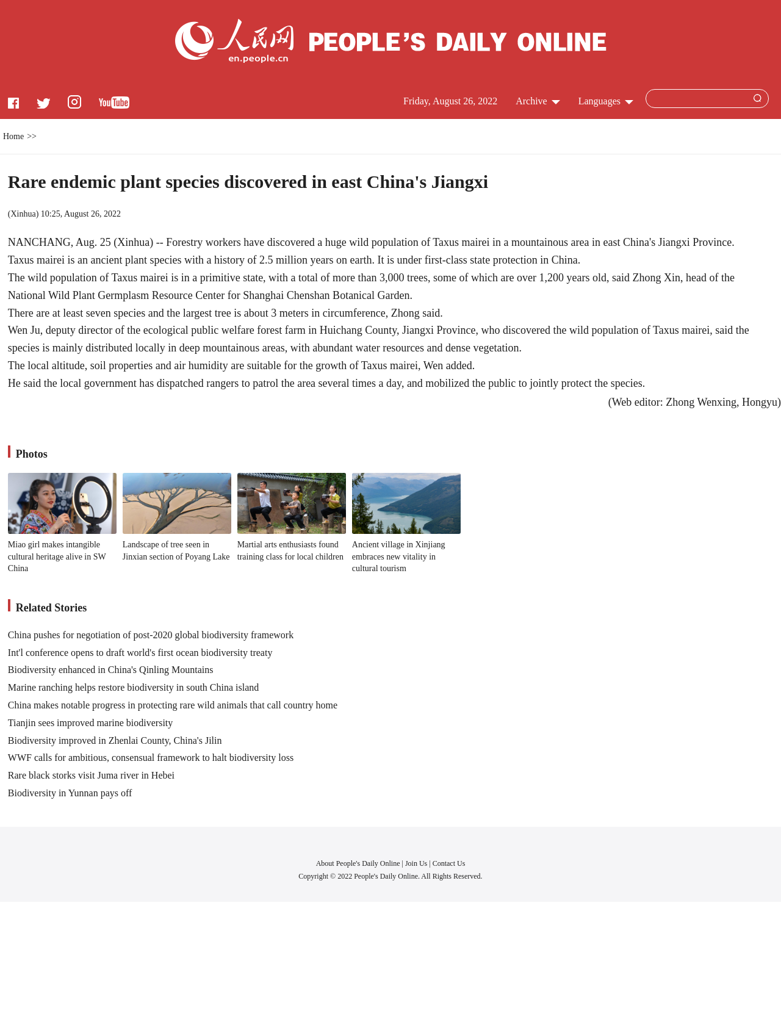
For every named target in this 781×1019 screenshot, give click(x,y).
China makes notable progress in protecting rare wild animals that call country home (172, 705)
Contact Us (449, 863)
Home (13, 136)
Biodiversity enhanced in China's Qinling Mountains (111, 669)
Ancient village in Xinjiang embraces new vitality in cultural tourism (398, 556)
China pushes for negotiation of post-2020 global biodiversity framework (150, 635)
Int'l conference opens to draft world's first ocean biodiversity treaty (140, 652)
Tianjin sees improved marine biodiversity (90, 723)
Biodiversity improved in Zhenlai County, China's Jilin (115, 740)
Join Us (417, 863)
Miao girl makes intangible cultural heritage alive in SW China (57, 556)
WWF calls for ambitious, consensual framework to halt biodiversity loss (150, 757)
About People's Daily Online (358, 863)
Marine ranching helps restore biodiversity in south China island (133, 687)
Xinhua (22, 213)
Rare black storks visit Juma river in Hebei (91, 775)
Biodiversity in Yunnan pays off (70, 793)
